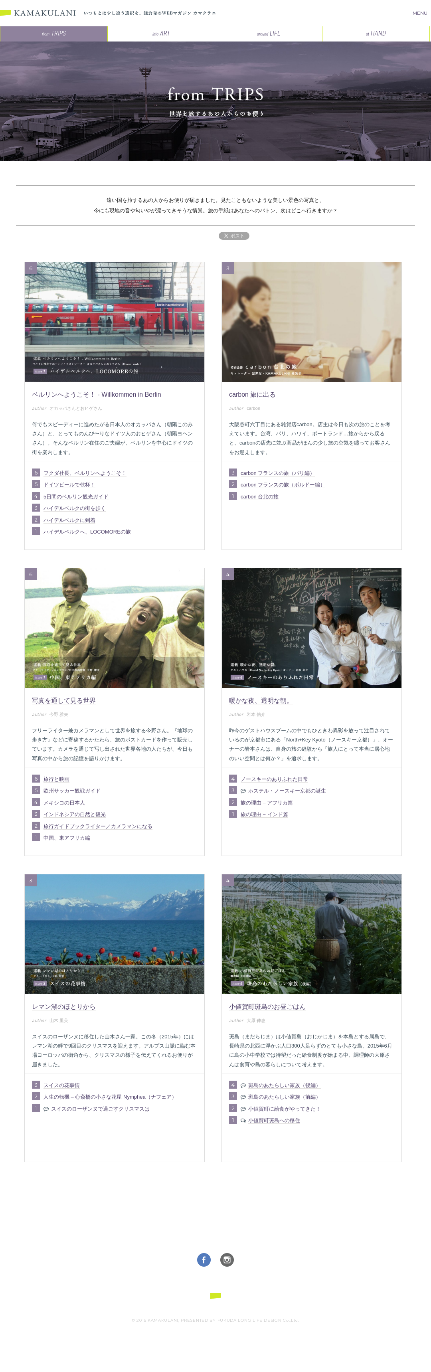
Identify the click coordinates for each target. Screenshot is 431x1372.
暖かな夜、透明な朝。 (261, 700)
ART (161, 33)
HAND (376, 33)
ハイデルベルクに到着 (69, 520)
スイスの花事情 (61, 1085)
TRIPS (54, 33)
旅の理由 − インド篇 (264, 814)
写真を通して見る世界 (64, 700)
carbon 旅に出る (252, 394)
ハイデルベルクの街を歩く (74, 508)
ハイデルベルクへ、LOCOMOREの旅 (87, 532)
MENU (420, 13)
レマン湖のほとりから (64, 1006)
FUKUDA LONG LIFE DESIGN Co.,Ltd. (258, 1320)
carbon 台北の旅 (260, 497)
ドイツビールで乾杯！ (69, 485)
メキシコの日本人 (64, 803)
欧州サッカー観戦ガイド (72, 791)
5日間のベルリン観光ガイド (76, 497)
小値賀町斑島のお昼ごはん (267, 1006)
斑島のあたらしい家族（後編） (284, 1085)
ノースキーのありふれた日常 (274, 779)
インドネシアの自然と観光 (74, 814)
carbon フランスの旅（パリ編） (278, 473)
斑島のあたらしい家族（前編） (284, 1097)
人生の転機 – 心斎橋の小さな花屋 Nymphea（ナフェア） (110, 1097)
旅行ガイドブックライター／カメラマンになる (97, 826)
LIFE (269, 33)
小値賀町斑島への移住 (274, 1120)
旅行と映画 (56, 779)
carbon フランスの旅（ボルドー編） (283, 485)
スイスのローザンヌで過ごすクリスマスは (100, 1109)
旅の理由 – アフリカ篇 (267, 803)
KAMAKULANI (38, 13)
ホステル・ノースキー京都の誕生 (287, 791)
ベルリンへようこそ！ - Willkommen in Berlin (96, 394)
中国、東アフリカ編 (66, 838)
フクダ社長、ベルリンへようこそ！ (85, 473)
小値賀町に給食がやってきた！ (284, 1109)
